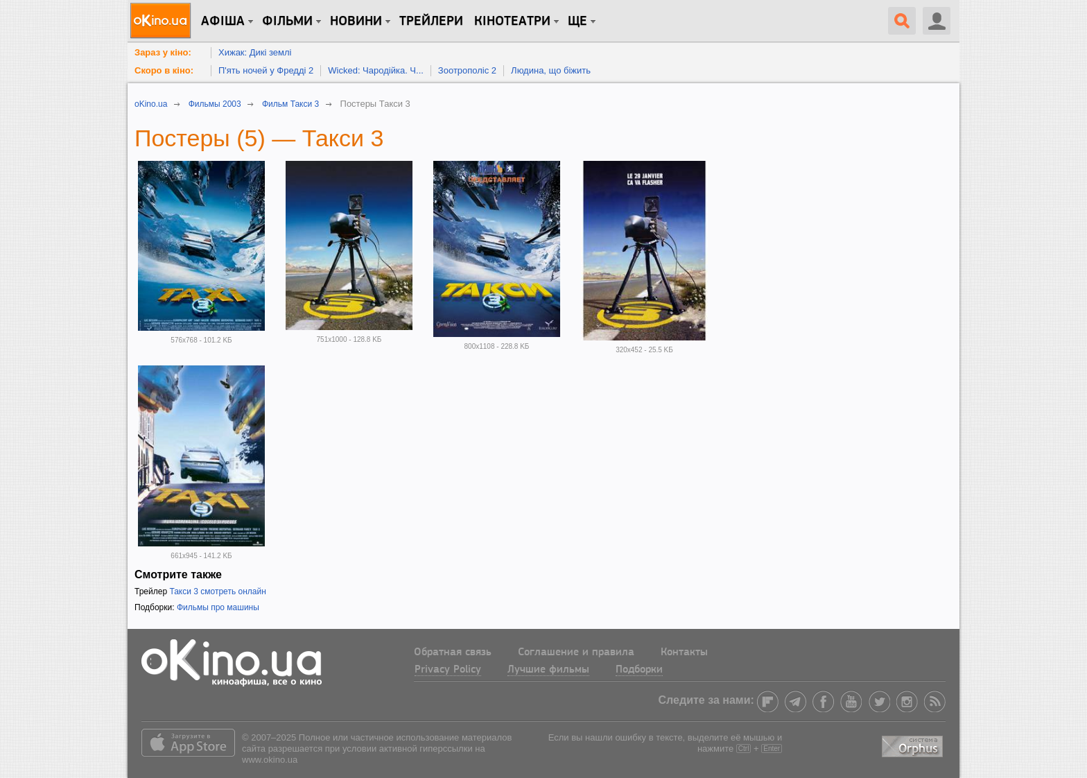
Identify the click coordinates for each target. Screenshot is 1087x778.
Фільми (287, 21)
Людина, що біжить (551, 70)
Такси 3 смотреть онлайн (217, 591)
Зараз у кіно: (162, 52)
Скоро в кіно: (163, 70)
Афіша (223, 21)
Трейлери (431, 21)
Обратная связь (453, 652)
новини (356, 21)
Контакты (684, 652)
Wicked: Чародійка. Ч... (376, 70)
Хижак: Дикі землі (254, 52)
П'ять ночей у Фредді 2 (265, 70)
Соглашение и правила (576, 652)
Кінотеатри (512, 21)
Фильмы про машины (218, 607)
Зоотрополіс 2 (467, 70)
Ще (577, 21)
